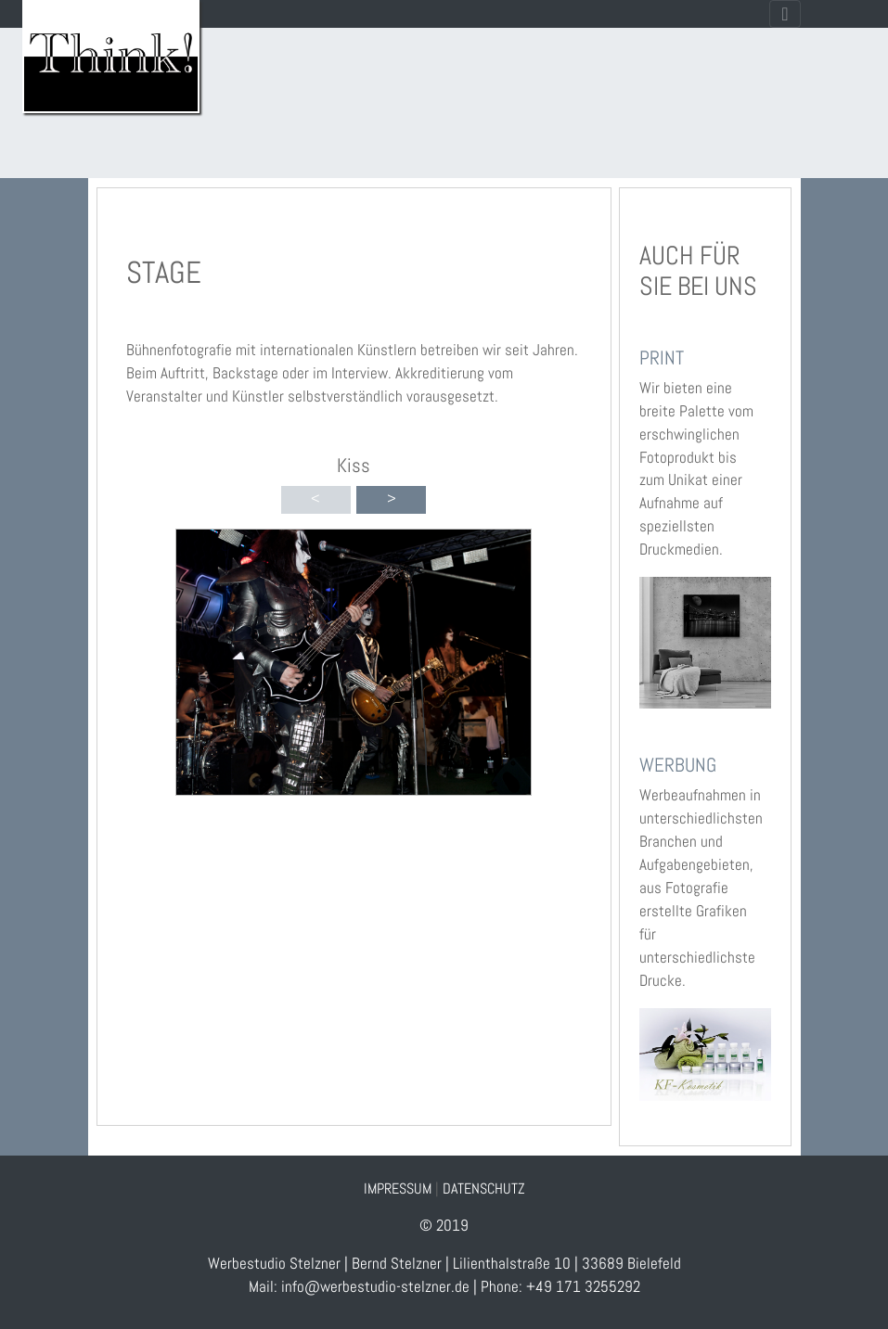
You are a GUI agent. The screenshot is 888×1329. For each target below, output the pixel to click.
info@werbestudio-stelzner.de (375, 1287)
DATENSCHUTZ (484, 1188)
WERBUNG (677, 764)
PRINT (661, 357)
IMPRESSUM (397, 1188)
